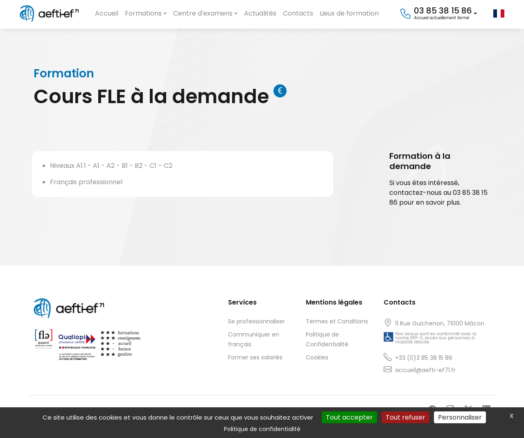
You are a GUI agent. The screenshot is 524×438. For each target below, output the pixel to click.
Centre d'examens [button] (203, 13)
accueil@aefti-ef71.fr (425, 370)
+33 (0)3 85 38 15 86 (423, 358)
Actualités (260, 13)
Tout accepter (349, 417)
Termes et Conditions (337, 321)
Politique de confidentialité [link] (262, 429)
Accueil (106, 13)
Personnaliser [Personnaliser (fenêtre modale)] (460, 417)
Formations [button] (143, 13)
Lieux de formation (349, 13)
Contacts (298, 13)
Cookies (317, 357)
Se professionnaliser (256, 321)
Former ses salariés (255, 357)
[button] (438, 14)
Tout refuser (405, 417)
